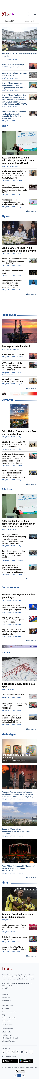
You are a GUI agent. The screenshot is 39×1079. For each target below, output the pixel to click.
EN (16, 1075)
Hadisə (6, 652)
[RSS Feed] (31, 1052)
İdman (5, 882)
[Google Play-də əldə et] (26, 1061)
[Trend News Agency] (7, 969)
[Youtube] (17, 1052)
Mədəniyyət (9, 734)
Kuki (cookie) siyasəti (8, 1041)
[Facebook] (8, 1052)
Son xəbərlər (6, 998)
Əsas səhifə (9, 21)
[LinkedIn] (26, 1052)
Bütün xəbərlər (31, 211)
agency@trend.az (7, 988)
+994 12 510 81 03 (7, 985)
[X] (13, 1052)
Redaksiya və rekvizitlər (9, 1012)
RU (23, 1075)
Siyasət (6, 216)
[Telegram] (22, 1052)
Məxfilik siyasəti (7, 1035)
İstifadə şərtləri (6, 1032)
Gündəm (7, 489)
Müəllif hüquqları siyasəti (10, 1038)
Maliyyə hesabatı (7, 1024)
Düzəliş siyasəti (6, 1021)
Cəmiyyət (7, 399)
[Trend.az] (8, 14)
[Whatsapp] (3, 1052)
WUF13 (6, 126)
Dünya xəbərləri (11, 587)
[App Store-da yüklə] (10, 1061)
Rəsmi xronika (6, 1001)
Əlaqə (3, 1015)
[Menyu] (35, 14)
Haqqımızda (5, 1009)
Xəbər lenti (29, 21)
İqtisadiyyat (9, 314)
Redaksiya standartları (9, 1018)
